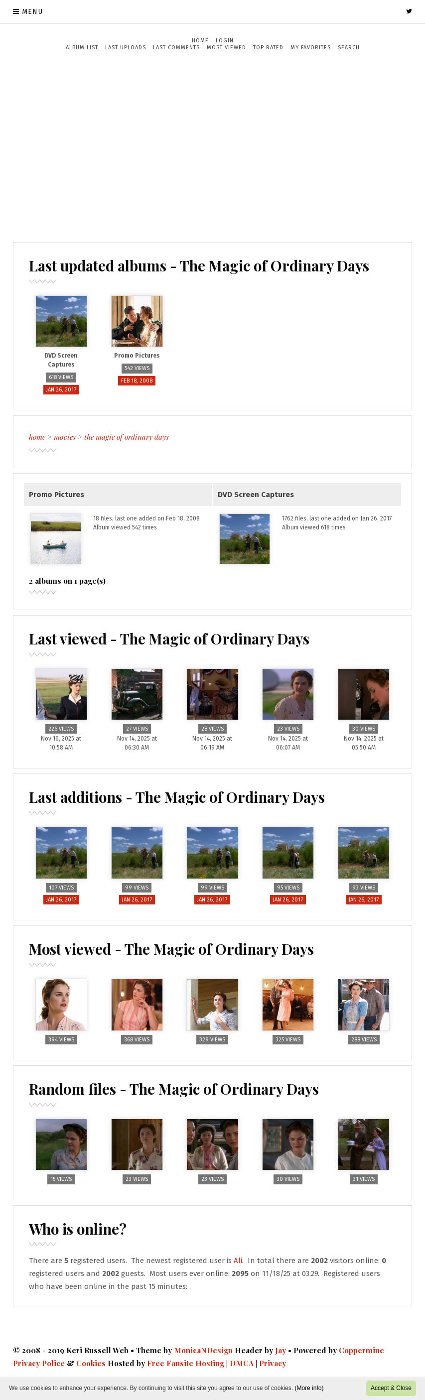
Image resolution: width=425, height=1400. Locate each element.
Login (225, 40)
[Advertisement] (213, 146)
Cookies (91, 1363)
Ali (238, 1260)
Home (200, 40)
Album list (82, 47)
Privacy (272, 1363)
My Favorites (310, 47)
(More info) (308, 1388)
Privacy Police (39, 1363)
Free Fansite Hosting (185, 1363)
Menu (32, 11)
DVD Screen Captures (256, 494)
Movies (65, 437)
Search (349, 47)
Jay (280, 1350)
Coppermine (361, 1350)
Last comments (176, 47)
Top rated (268, 47)
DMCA (242, 1363)
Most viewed (226, 47)
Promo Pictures (56, 494)
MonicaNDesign (203, 1350)
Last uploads (125, 47)
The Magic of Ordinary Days (126, 437)
